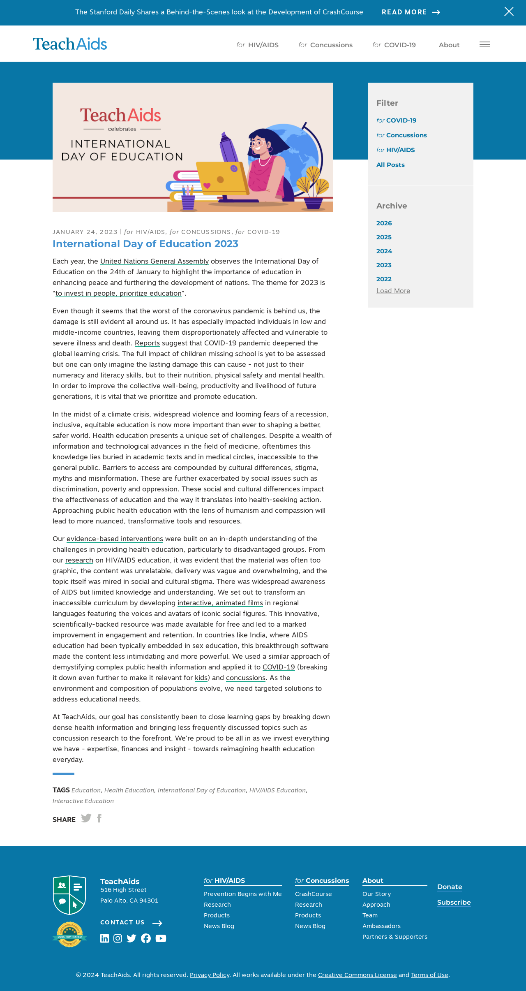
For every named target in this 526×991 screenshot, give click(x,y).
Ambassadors (381, 927)
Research (217, 905)
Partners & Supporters (394, 937)
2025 (384, 237)
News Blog (219, 927)
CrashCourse (313, 894)
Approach (376, 905)
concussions (245, 678)
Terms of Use (429, 975)
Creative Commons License (357, 975)
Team (370, 916)
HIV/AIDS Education (277, 791)
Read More (416, 12)
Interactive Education (83, 802)
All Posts (390, 165)
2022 (384, 279)
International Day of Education (202, 791)
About (448, 45)
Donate (449, 887)
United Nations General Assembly (154, 261)
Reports (147, 343)
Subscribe (454, 902)
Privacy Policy (209, 975)
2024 (384, 251)
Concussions (325, 45)
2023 (384, 265)
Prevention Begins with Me (243, 894)
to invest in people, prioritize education (118, 293)
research (79, 560)
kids (201, 678)
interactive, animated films (220, 603)
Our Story (376, 894)
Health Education (129, 791)
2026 (384, 223)
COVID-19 (394, 45)
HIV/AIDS (257, 45)
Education (85, 791)
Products (217, 916)
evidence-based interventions (115, 539)
